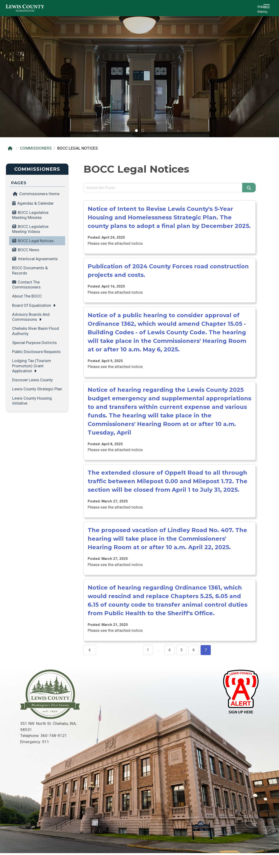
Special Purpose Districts (34, 342)
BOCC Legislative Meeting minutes (30, 215)
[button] (267, 8)
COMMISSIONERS (36, 148)
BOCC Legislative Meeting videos (30, 229)
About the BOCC (27, 296)
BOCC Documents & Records (30, 270)
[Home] (11, 148)
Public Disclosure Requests (36, 351)
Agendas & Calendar (35, 203)
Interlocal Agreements (38, 258)
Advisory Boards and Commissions (31, 317)
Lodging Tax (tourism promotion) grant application (31, 365)
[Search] (249, 187)
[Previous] (89, 650)
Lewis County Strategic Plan (37, 389)
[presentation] (12, 75)
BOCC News (28, 249)
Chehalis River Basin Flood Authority (35, 331)
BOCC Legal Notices (36, 240)
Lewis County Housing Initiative (32, 401)
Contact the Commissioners (26, 284)
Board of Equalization (31, 305)
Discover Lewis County (32, 380)
